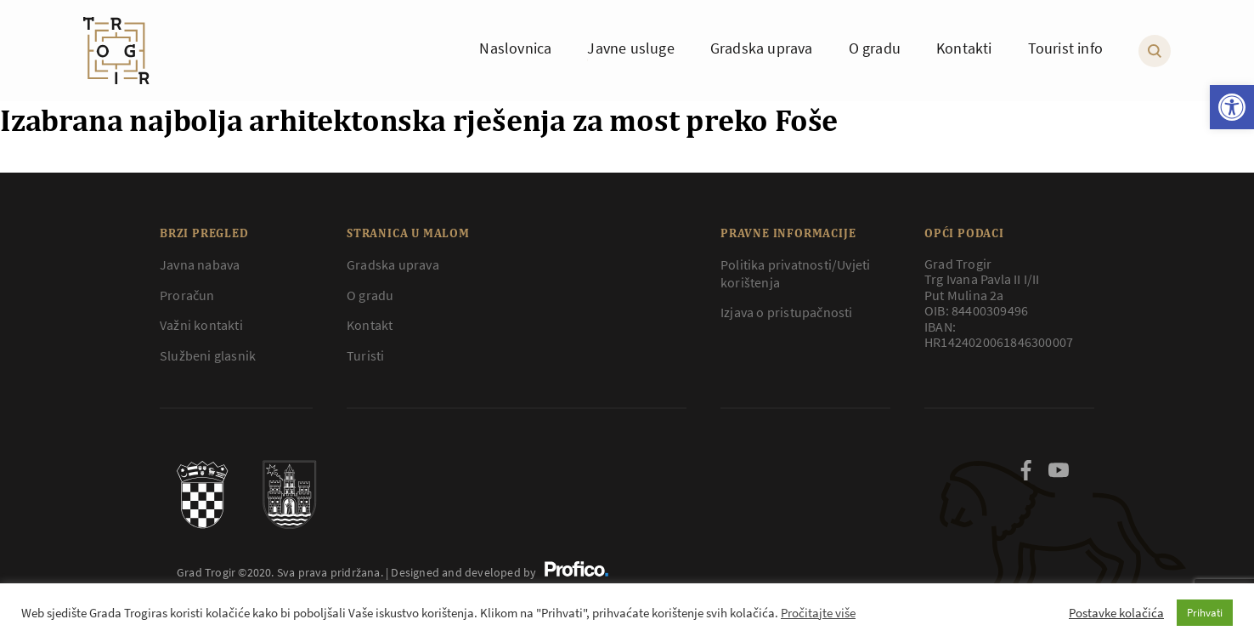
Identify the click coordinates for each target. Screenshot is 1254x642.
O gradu (370, 295)
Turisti (365, 355)
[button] (1232, 107)
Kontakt (370, 324)
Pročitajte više (818, 613)
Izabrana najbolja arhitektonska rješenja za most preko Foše (419, 120)
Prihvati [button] (1205, 612)
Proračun (187, 295)
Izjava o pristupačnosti (786, 312)
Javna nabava (200, 264)
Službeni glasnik (208, 355)
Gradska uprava (393, 264)
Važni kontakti (201, 324)
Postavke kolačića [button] (1116, 613)
